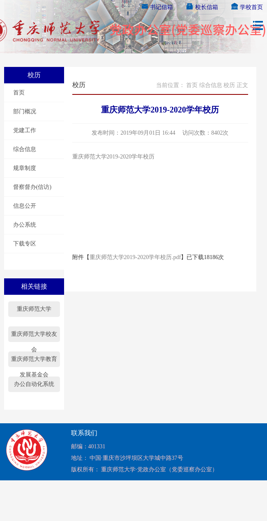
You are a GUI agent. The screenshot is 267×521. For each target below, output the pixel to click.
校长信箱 (201, 7)
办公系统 (24, 225)
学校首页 (246, 7)
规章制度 (24, 168)
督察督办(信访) (32, 187)
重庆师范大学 (34, 309)
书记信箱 (156, 7)
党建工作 (24, 130)
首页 (19, 93)
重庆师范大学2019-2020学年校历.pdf (135, 257)
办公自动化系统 (34, 384)
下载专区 (24, 244)
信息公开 (24, 206)
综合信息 (24, 149)
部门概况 (24, 111)
